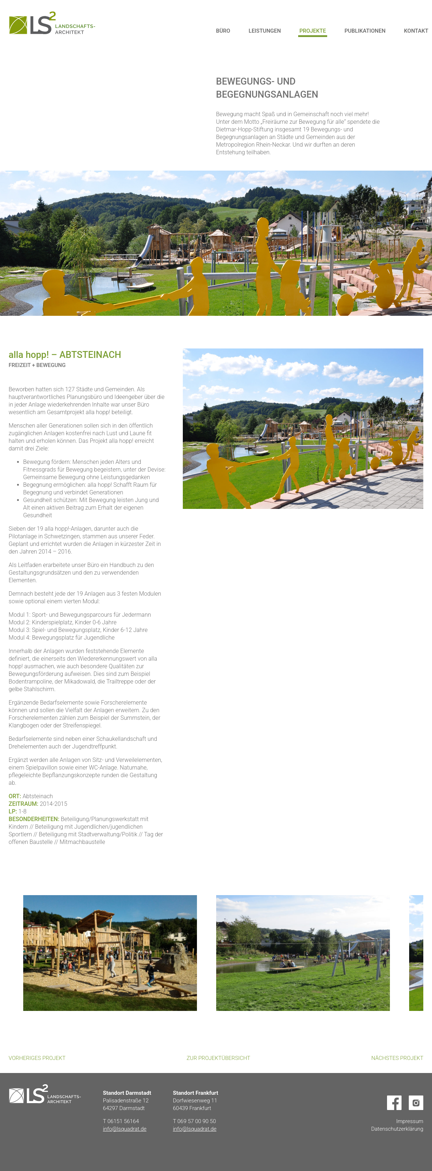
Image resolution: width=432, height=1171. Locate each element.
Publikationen (365, 31)
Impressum (409, 1121)
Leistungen (265, 31)
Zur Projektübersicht (218, 1058)
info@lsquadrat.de (125, 1129)
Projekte (312, 31)
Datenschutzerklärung (397, 1129)
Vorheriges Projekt (37, 1058)
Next (227, 877)
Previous (205, 877)
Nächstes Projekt (397, 1058)
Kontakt (416, 31)
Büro (223, 31)
